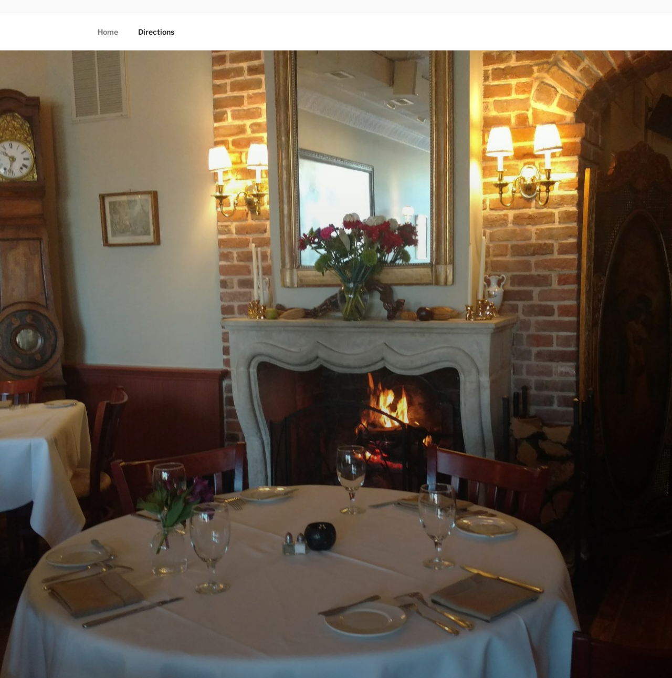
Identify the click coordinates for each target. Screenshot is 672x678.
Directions (156, 31)
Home (108, 31)
